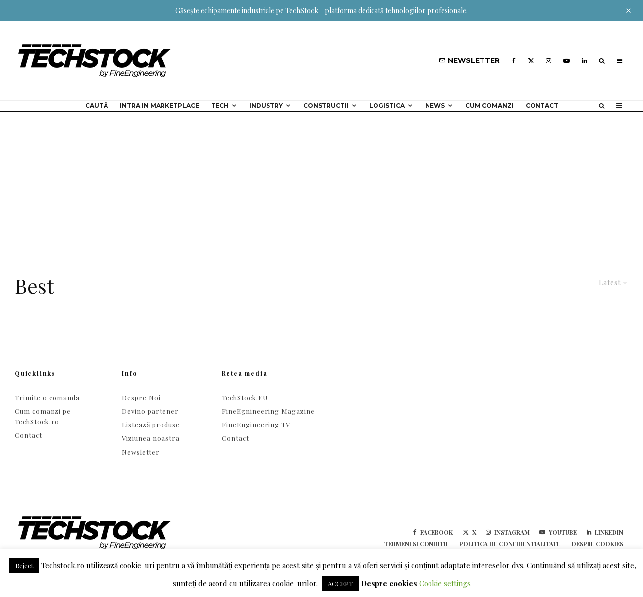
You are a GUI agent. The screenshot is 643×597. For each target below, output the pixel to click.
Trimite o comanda (47, 397)
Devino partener (150, 411)
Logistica (387, 105)
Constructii (326, 105)
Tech (220, 105)
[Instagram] (548, 60)
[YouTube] (566, 60)
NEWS (435, 105)
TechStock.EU (245, 397)
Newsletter (141, 452)
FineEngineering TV (256, 424)
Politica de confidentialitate (509, 544)
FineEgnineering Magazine (268, 411)
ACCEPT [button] (340, 583)
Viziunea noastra (151, 438)
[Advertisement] (321, 186)
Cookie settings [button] (445, 583)
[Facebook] (514, 60)
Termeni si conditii (416, 544)
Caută (96, 105)
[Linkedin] (584, 60)
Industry (266, 105)
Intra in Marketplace (159, 105)
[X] (531, 60)
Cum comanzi (489, 105)
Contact (542, 105)
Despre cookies (597, 544)
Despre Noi (141, 397)
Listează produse (151, 424)
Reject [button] (24, 565)
